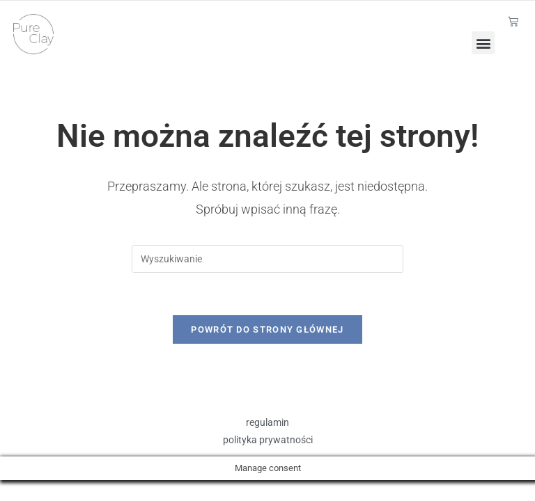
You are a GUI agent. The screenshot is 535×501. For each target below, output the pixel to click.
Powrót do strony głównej (267, 329)
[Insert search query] (267, 259)
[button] (483, 42)
